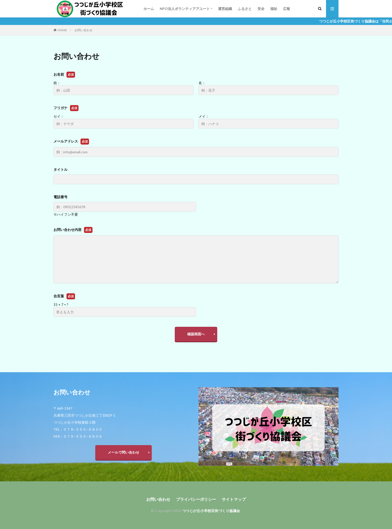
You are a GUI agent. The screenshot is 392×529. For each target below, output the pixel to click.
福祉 (273, 8)
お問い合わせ (83, 30)
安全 (261, 8)
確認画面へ (196, 334)
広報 (286, 8)
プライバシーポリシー (196, 499)
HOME (62, 30)
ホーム (149, 8)
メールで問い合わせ (123, 452)
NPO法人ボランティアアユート (185, 8)
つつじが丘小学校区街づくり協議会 (211, 511)
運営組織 (225, 8)
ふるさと (245, 8)
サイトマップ (234, 499)
